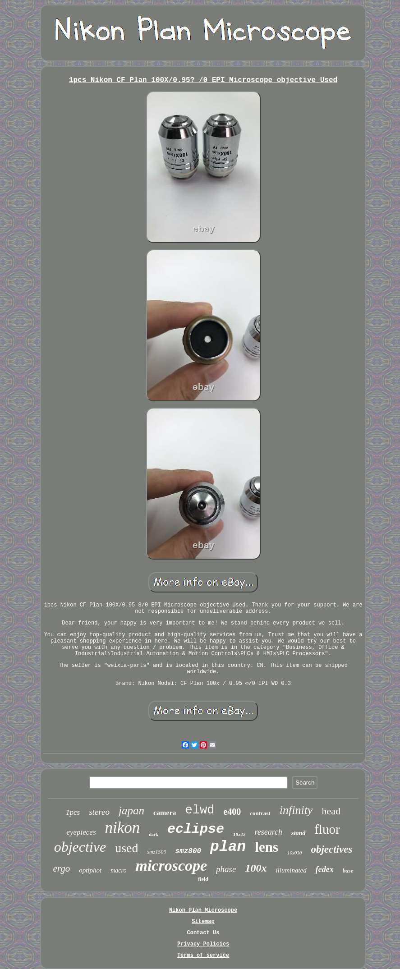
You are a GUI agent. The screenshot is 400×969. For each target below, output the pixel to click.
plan (228, 847)
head (331, 811)
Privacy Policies (203, 944)
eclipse (195, 829)
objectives (331, 849)
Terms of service (203, 955)
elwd (200, 810)
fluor (327, 829)
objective (80, 847)
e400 (232, 812)
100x (256, 868)
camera (164, 813)
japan (131, 810)
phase (226, 869)
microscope (171, 865)
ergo (61, 868)
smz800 (188, 851)
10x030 (294, 852)
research (268, 831)
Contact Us (203, 933)
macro (118, 870)
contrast (260, 813)
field (203, 879)
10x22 (239, 834)
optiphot (90, 870)
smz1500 (156, 852)
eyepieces (81, 832)
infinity (296, 810)
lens (266, 847)
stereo (99, 812)
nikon (122, 827)
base (348, 870)
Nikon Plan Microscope (203, 910)
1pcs (73, 812)
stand (298, 833)
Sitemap (203, 921)
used (126, 848)
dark (153, 834)
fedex (325, 869)
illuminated (291, 870)
